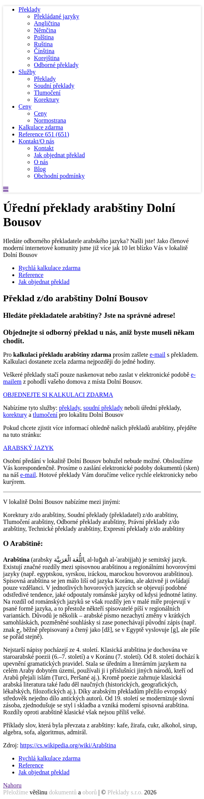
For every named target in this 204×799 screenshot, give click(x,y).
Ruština (43, 44)
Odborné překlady (56, 65)
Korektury (46, 99)
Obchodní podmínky (59, 176)
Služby (26, 72)
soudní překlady (103, 408)
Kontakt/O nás (36, 141)
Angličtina (47, 23)
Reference (43, 134)
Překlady (29, 9)
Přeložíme (15, 792)
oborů (89, 792)
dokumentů (63, 792)
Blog (40, 169)
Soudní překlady (54, 85)
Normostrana (50, 120)
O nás (41, 162)
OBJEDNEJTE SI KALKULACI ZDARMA (58, 394)
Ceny (25, 106)
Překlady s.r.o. (125, 792)
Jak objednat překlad (59, 155)
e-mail (158, 354)
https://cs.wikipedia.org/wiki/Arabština (68, 745)
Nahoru (12, 785)
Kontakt (44, 148)
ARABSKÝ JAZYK (28, 448)
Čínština (44, 51)
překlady (69, 408)
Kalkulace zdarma (40, 127)
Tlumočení (47, 92)
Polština (44, 37)
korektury (15, 414)
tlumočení (45, 414)
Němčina (45, 30)
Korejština (47, 58)
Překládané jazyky (56, 16)
